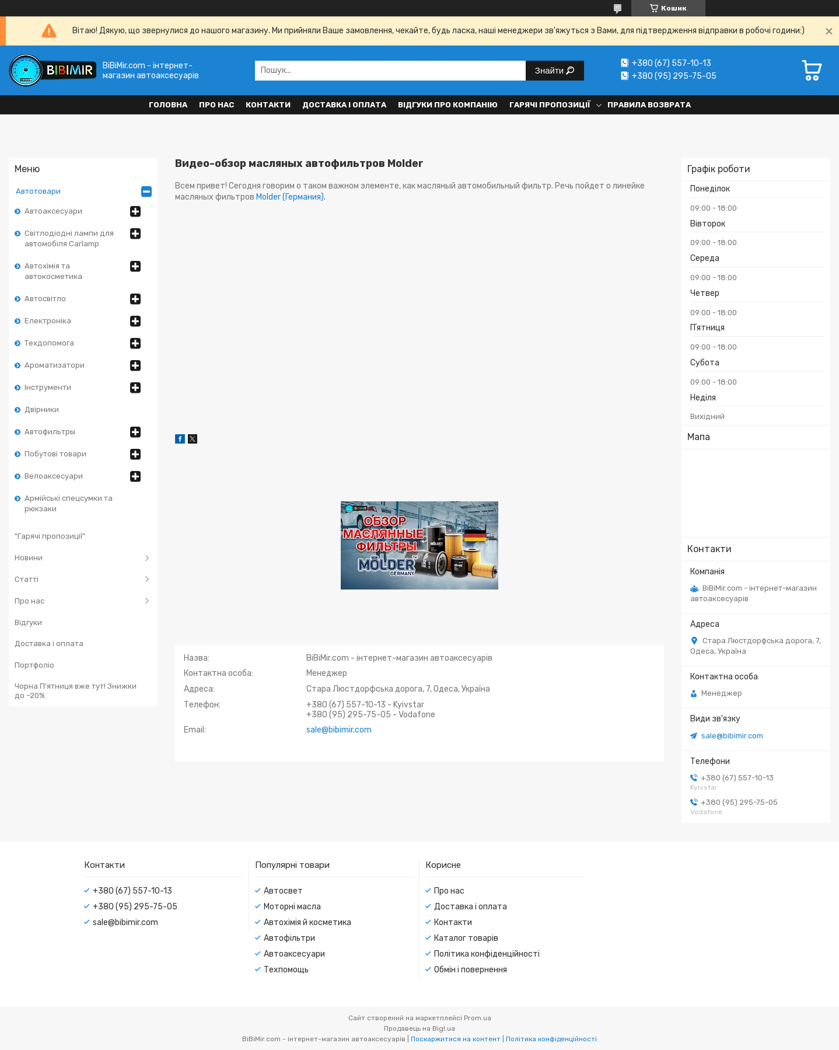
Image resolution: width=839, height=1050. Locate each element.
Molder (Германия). (291, 197)
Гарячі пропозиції (549, 104)
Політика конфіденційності (487, 954)
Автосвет (283, 891)
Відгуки (28, 622)
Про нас (216, 104)
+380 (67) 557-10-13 (132, 891)
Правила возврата (649, 104)
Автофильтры (50, 431)
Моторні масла (292, 907)
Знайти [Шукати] (550, 70)
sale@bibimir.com (732, 735)
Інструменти (48, 387)
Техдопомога (49, 343)
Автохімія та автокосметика (53, 271)
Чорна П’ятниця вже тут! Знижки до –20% (76, 691)
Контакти (268, 104)
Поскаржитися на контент (456, 1039)
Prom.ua (477, 1018)
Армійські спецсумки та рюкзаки (69, 503)
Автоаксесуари (53, 211)
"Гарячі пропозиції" (50, 536)
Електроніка (48, 320)
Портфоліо (34, 665)
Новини (29, 557)
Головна (168, 104)
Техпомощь (286, 970)
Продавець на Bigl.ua (419, 1028)
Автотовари (38, 191)
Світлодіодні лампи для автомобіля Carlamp (69, 238)
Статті (27, 579)
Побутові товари (55, 453)
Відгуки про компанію (448, 104)
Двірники (42, 409)
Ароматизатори (55, 365)
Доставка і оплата (344, 104)
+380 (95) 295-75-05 (135, 907)
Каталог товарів (466, 938)
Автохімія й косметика (307, 922)
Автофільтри (289, 938)
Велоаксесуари (54, 476)
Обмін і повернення (470, 970)
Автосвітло (45, 298)
